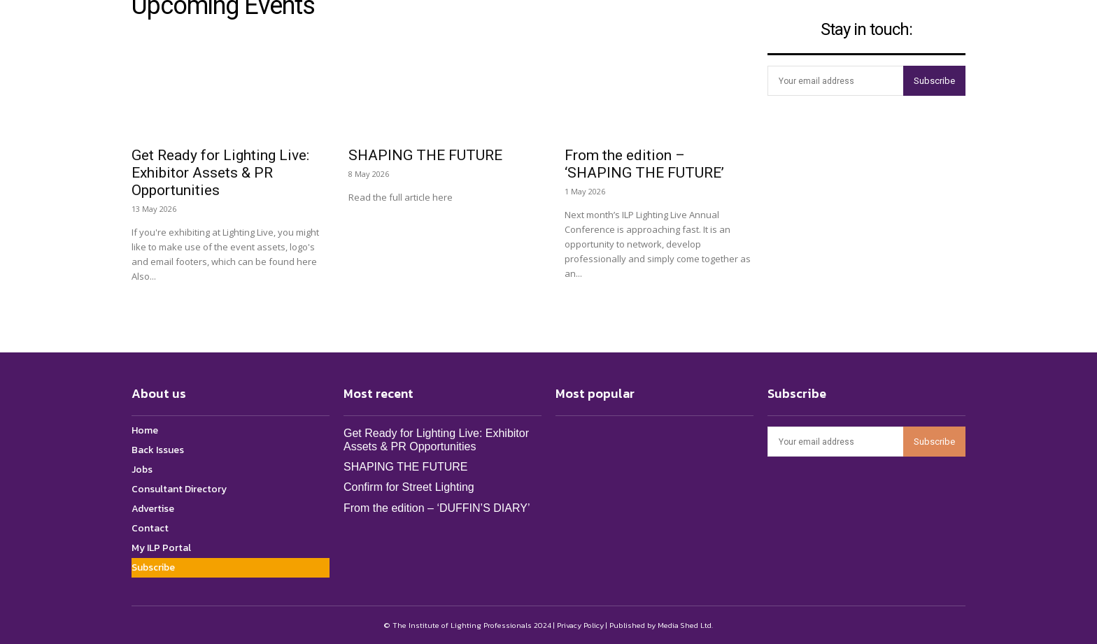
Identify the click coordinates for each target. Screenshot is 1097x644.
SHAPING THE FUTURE (425, 155)
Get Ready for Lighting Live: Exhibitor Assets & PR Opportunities (220, 173)
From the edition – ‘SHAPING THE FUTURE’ (644, 164)
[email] (835, 81)
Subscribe (934, 81)
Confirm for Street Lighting (409, 487)
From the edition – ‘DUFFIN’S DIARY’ (437, 508)
